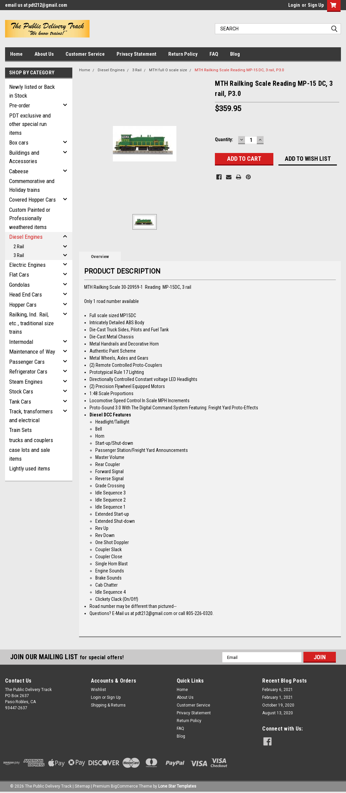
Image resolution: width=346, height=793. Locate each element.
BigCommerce (124, 786)
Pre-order (19, 105)
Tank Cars (20, 401)
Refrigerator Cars (28, 371)
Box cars (18, 142)
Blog (235, 54)
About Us (44, 54)
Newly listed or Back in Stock (32, 91)
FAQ (213, 54)
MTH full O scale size (168, 70)
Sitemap (82, 786)
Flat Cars (19, 274)
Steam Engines (26, 381)
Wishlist (98, 689)
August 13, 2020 (277, 713)
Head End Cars (25, 294)
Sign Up (316, 5)
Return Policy (183, 54)
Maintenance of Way (32, 351)
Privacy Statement (136, 54)
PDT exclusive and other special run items (30, 124)
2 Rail (19, 247)
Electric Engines (27, 264)
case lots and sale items (29, 454)
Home (16, 54)
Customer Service (85, 54)
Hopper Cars (22, 304)
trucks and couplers (31, 440)
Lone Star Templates (177, 786)
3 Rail (19, 255)
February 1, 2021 (277, 697)
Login (294, 5)
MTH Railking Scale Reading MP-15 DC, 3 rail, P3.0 (239, 70)
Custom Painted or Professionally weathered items (29, 218)
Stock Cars (21, 391)
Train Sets (20, 430)
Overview (100, 256)
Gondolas (19, 284)
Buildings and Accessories (24, 157)
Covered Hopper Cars (32, 199)
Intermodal (21, 341)
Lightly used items (29, 468)
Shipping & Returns (108, 705)
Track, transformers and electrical (31, 416)
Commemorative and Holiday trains (31, 185)
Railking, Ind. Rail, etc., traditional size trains (31, 323)
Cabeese (18, 171)
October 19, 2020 (278, 705)
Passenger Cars (27, 361)
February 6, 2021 (277, 689)
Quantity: (224, 139)
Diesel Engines (26, 236)
